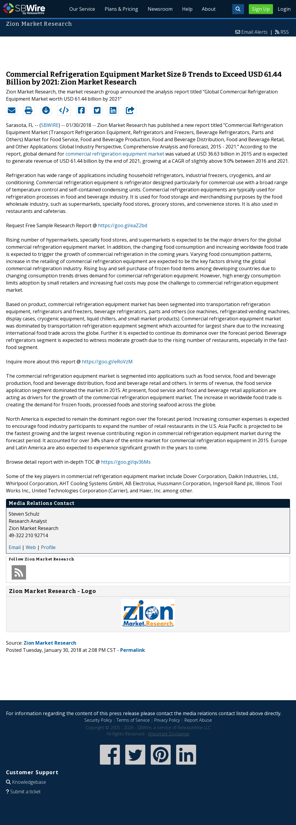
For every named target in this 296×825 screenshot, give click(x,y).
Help (187, 9)
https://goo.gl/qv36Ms (126, 462)
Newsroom (159, 9)
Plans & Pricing (121, 9)
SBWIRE (50, 125)
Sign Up (261, 9)
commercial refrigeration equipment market (114, 153)
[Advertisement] (148, 50)
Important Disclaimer (169, 734)
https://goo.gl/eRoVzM (107, 361)
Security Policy (98, 720)
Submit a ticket (25, 791)
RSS (284, 32)
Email (15, 547)
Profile (48, 547)
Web (31, 547)
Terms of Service (133, 720)
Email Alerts (254, 32)
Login (284, 9)
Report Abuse (198, 720)
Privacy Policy (167, 720)
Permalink (132, 650)
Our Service (82, 9)
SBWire (24, 9)
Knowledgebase (29, 782)
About (209, 9)
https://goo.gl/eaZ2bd (122, 225)
